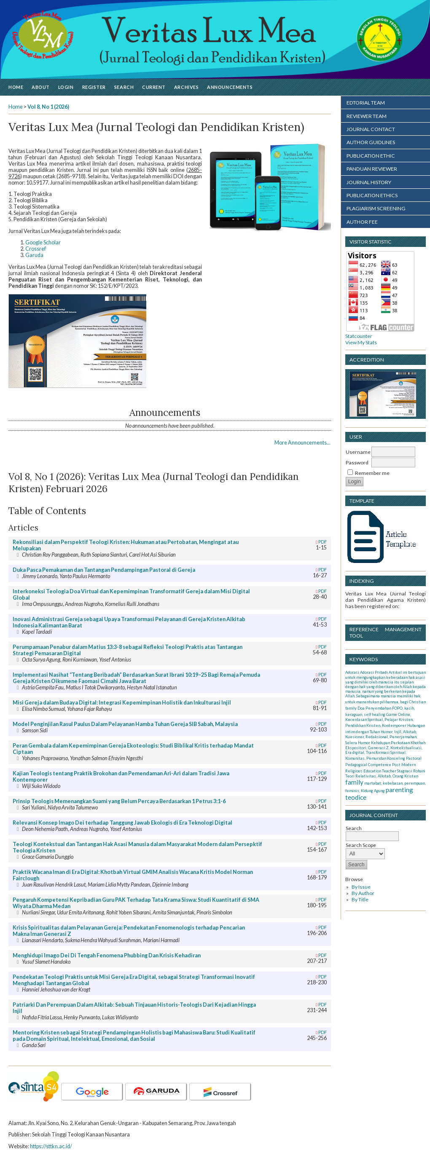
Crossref (35, 249)
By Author (363, 893)
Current (154, 87)
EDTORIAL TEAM (366, 102)
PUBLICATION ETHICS (372, 195)
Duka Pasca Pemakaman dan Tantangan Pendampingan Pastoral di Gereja (104, 570)
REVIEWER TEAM (367, 116)
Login (66, 87)
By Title (360, 899)
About (41, 87)
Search (124, 87)
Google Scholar (43, 242)
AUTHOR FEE (362, 222)
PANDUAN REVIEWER (372, 169)
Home (15, 87)
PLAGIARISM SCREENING (376, 208)
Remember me (372, 473)
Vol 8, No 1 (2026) (48, 107)
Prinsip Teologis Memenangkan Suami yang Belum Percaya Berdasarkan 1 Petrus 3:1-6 (119, 801)
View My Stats (361, 342)
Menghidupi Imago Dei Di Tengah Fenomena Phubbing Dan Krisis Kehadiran (107, 955)
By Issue (361, 887)
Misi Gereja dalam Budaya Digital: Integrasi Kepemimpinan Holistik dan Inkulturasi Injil (122, 702)
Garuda (34, 255)
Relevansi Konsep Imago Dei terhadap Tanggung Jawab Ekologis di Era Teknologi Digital (122, 823)
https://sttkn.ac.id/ (51, 1146)
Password (357, 462)
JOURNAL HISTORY (369, 182)
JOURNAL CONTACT (371, 129)
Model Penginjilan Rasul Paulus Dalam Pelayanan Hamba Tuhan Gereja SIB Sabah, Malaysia (125, 724)
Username (358, 452)
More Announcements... (302, 442)
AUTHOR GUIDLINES (371, 142)
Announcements (230, 87)
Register (94, 87)
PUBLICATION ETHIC (371, 156)
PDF (322, 541)
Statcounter (358, 336)
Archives (186, 87)
